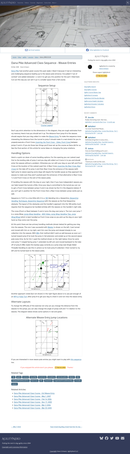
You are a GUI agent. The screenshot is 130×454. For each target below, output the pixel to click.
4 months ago (111, 122)
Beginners (40, 3)
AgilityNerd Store (89, 107)
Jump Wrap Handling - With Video (37, 214)
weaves (14, 384)
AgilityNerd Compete (91, 95)
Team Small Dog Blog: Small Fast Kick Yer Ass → (66, 427)
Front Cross (65, 142)
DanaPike (33, 377)
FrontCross (42, 377)
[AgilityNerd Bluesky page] (101, 439)
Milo (38, 233)
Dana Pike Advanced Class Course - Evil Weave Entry (34, 393)
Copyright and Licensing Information (14, 447)
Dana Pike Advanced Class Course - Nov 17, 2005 (33, 402)
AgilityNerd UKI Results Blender (94, 98)
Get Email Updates (32, 50)
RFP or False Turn (20, 297)
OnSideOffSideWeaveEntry (20, 381)
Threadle (78, 381)
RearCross (34, 381)
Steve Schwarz (104, 69)
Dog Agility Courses (90, 90)
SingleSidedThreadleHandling (63, 381)
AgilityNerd (8, 2)
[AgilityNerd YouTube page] (117, 439)
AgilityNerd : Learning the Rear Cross (95, 122)
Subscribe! (47, 3)
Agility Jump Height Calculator (93, 101)
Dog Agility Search (90, 87)
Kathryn (90, 148)
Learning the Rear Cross (67, 166)
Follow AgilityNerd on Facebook (97, 50)
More (53, 3)
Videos (27, 3)
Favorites (20, 3)
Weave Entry (54, 136)
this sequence (76, 359)
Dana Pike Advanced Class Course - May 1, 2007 (32, 396)
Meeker (50, 227)
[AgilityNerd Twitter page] (112, 439)
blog (19, 57)
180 (46, 198)
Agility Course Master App (92, 92)
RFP (41, 381)
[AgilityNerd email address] (122, 439)
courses (30, 57)
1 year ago (99, 133)
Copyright (53, 451)
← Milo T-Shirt (16, 427)
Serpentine (48, 381)
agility (24, 57)
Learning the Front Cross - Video (48, 142)
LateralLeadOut (62, 377)
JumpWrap (51, 377)
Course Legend (47, 125)
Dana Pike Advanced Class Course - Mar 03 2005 (33, 408)
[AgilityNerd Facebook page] (106, 439)
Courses (32, 3)
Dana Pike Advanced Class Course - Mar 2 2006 (32, 405)
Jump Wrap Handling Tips (61, 214)
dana (36, 57)
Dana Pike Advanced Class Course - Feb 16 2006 (33, 399)
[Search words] (127, 2)
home (14, 57)
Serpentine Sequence (36, 201)
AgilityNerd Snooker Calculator (94, 104)
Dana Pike (15, 71)
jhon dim (91, 117)
